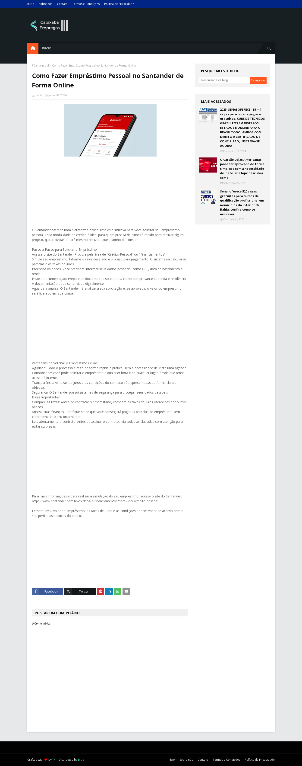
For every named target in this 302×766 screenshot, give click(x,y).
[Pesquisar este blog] (224, 80)
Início (30, 4)
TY (54, 760)
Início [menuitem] (46, 48)
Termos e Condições (86, 4)
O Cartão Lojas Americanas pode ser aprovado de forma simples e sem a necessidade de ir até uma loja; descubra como (242, 168)
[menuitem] (32, 48)
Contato (62, 4)
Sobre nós (45, 4)
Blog (81, 760)
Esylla (39, 95)
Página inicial (40, 65)
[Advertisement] (110, 190)
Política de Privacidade (119, 4)
